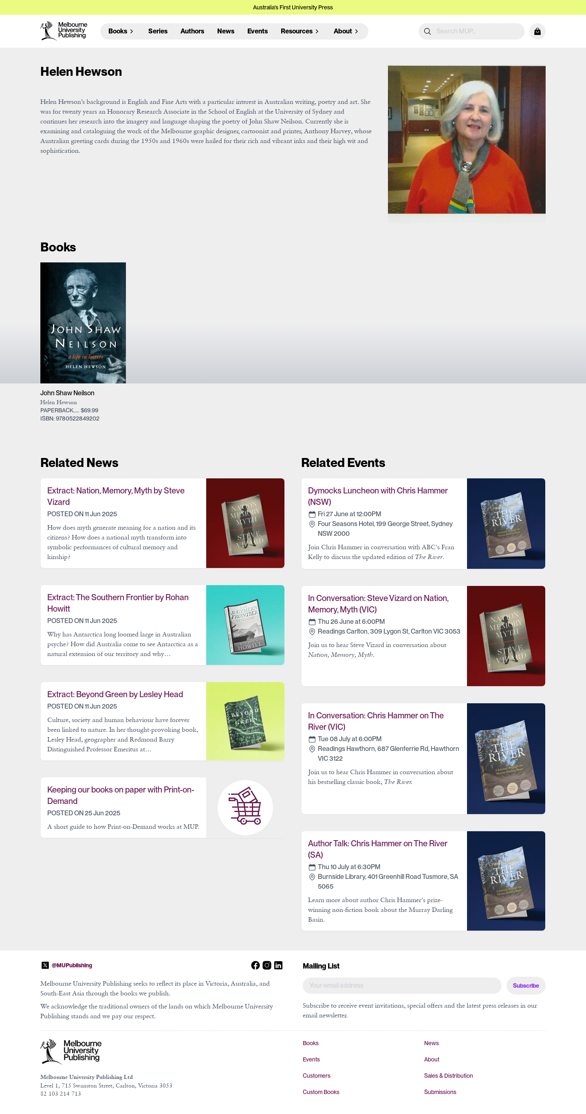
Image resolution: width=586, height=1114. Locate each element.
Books (311, 1043)
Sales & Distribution (448, 1075)
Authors (192, 31)
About (431, 1059)
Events (257, 31)
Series (157, 31)
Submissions (440, 1092)
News (225, 31)
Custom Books (321, 1092)
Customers (316, 1075)
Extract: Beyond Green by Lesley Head (115, 694)
